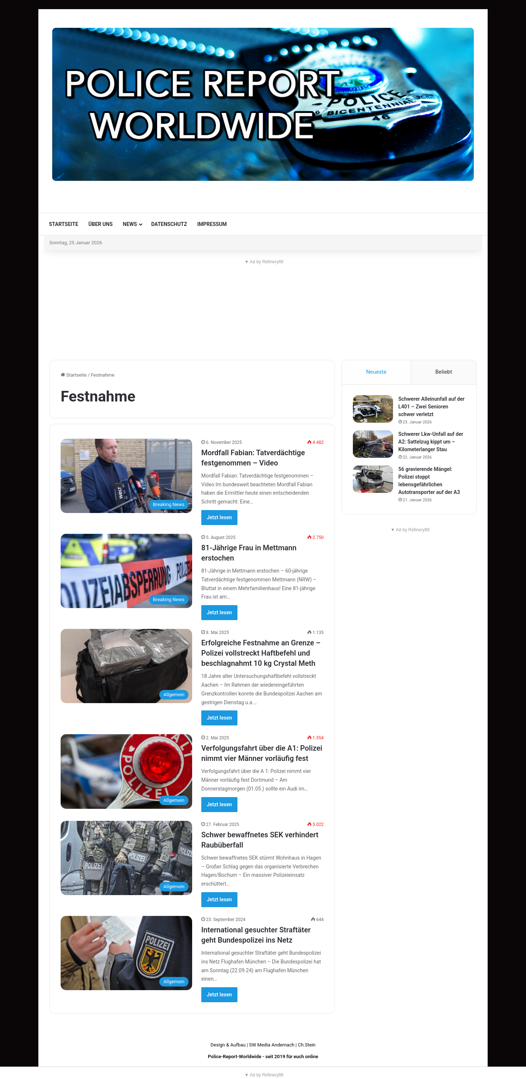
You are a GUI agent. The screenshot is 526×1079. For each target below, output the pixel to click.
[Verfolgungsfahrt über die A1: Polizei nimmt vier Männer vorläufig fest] (126, 771)
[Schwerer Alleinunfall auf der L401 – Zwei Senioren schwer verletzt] (373, 409)
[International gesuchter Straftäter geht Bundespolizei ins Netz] (126, 953)
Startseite (63, 224)
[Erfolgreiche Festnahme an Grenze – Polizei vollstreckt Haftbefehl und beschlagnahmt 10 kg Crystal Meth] (126, 666)
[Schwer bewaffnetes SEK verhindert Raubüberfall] (126, 858)
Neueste (376, 372)
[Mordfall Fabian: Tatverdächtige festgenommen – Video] (126, 476)
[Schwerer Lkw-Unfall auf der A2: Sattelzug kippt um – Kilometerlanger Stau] (373, 444)
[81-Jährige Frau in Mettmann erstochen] (126, 571)
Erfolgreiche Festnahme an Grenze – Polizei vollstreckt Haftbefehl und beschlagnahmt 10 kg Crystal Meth (261, 653)
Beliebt (443, 372)
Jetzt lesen (219, 517)
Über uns (100, 224)
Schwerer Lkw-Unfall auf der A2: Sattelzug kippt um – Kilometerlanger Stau (431, 442)
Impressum (212, 224)
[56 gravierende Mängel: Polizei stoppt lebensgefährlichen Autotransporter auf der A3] (373, 479)
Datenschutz (169, 224)
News (130, 224)
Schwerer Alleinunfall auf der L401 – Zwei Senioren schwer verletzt (432, 407)
